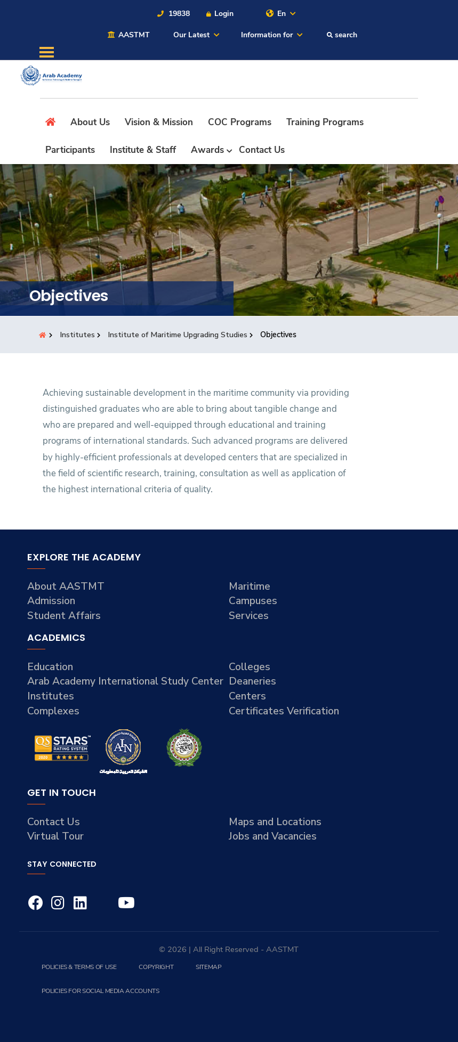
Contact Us (262, 150)
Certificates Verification (284, 711)
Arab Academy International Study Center (125, 681)
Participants (70, 150)
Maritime (249, 586)
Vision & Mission (159, 122)
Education (50, 667)
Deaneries (252, 681)
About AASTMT (66, 586)
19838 (173, 14)
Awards (207, 150)
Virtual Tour (55, 836)
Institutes (78, 334)
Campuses (253, 601)
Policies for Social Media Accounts (100, 991)
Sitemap (208, 967)
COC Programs (239, 122)
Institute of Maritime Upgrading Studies (178, 334)
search (342, 35)
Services (249, 616)
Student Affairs (64, 616)
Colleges (249, 667)
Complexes (53, 711)
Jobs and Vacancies (273, 836)
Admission (51, 601)
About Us (90, 122)
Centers (247, 696)
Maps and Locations (275, 822)
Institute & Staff (143, 150)
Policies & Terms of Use (79, 967)
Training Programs (325, 122)
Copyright (156, 967)
